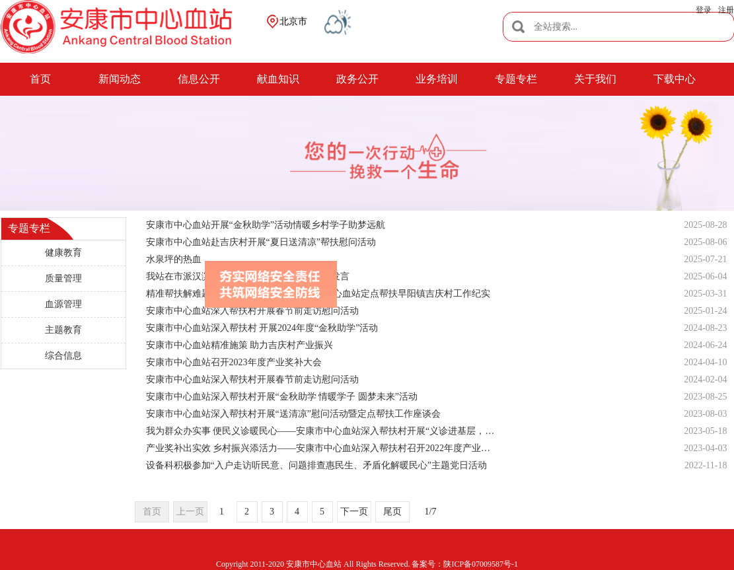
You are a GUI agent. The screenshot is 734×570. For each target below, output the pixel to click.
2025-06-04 (705, 276)
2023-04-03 (705, 448)
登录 (704, 10)
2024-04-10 (705, 362)
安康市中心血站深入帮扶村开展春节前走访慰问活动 (252, 379)
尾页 (392, 512)
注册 (726, 10)
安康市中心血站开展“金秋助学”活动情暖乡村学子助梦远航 (265, 225)
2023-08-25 (705, 397)
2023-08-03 (705, 414)
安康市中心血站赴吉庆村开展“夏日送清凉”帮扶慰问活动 (261, 242)
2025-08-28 (705, 225)
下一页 (354, 512)
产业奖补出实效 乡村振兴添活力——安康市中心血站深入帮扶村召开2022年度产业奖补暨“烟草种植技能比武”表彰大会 (322, 448)
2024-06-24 (705, 345)
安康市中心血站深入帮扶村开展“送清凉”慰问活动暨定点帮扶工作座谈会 (293, 414)
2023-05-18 (705, 431)
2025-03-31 (705, 294)
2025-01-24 (705, 311)
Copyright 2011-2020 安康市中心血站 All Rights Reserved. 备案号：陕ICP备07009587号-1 (367, 564)
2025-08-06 (705, 242)
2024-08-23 (705, 328)
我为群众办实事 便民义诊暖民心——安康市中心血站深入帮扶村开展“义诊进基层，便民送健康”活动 (322, 431)
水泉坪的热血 (174, 259)
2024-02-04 (705, 379)
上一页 (190, 512)
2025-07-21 (705, 259)
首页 (152, 512)
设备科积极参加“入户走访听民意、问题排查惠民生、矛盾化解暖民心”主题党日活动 (316, 465)
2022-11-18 (705, 465)
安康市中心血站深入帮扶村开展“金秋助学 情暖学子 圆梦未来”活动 (282, 397)
